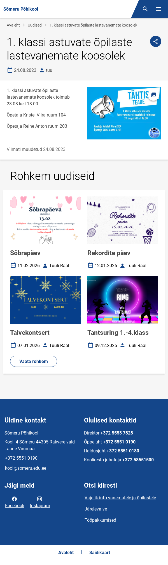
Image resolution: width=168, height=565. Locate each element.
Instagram (40, 502)
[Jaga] (155, 41)
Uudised (35, 25)
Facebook (14, 502)
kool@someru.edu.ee (25, 468)
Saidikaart (99, 552)
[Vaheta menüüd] (158, 9)
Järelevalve (96, 509)
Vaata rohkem (33, 361)
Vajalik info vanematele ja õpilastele (120, 497)
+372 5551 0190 (21, 458)
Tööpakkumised (100, 520)
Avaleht (13, 25)
